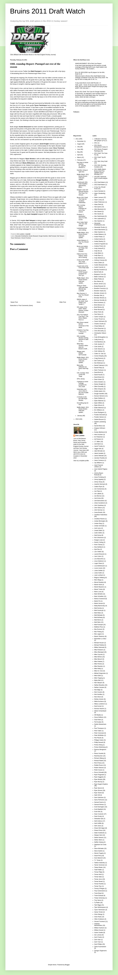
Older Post (62, 302)
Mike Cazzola (98, 654)
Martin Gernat (98, 603)
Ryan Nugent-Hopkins (101, 784)
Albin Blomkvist (99, 209)
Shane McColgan (99, 828)
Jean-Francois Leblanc (98, 466)
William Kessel (98, 930)
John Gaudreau (99, 505)
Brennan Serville (99, 300)
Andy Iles (97, 251)
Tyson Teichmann (16, 238)
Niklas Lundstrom (99, 704)
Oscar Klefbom (98, 717)
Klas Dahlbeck (98, 547)
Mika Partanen (98, 650)
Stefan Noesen (98, 837)
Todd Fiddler (98, 870)
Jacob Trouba (98, 446)
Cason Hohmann (99, 321)
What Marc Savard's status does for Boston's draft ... (82, 346)
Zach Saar (97, 939)
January (80, 415)
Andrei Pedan (98, 236)
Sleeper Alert (98, 835)
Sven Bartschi (98, 858)
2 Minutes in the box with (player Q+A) (100, 139)
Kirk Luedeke (80, 435)
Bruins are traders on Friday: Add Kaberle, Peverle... (82, 249)
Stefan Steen (98, 840)
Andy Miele (97, 253)
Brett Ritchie (98, 307)
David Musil (97, 377)
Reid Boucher (98, 756)
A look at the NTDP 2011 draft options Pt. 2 (83, 261)
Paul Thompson (99, 728)
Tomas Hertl (98, 874)
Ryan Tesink (98, 793)
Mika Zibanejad (99, 652)
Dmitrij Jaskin (98, 391)
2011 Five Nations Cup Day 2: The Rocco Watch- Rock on (82, 317)
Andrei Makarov (99, 234)
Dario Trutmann (99, 370)
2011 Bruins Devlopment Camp (100, 146)
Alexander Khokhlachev (21, 236)
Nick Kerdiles (98, 694)
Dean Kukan (98, 379)
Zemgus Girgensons (100, 950)
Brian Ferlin (97, 312)
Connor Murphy (99, 356)
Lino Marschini (98, 559)
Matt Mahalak (98, 615)
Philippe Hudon (99, 740)
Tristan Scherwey (99, 898)
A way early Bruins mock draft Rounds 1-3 (88, 83)
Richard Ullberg (99, 758)
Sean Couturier (99, 814)
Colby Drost (98, 339)
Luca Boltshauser (99, 566)
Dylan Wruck (98, 405)
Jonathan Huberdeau (100, 515)
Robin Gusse (98, 770)
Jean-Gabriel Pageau (100, 469)
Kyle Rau (97, 549)
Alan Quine (97, 207)
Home (38, 302)
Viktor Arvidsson (99, 919)
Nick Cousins (98, 692)
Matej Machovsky (99, 606)
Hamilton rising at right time (82, 171)
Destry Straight (98, 384)
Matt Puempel (52, 236)
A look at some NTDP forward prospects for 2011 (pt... (82, 273)
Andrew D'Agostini (100, 244)
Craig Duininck (98, 358)
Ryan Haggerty (98, 777)
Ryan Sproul (98, 788)
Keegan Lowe (98, 540)
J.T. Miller (97, 441)
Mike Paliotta (98, 661)
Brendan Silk (98, 295)
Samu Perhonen (99, 800)
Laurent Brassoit (99, 554)
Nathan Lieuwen (99, 687)
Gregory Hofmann (99, 428)
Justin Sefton (98, 533)
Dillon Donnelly (98, 386)
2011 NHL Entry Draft (100, 161)
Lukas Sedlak (98, 570)
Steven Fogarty (99, 853)
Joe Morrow (98, 496)
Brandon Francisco (100, 288)
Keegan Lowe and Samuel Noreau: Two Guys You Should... (83, 192)
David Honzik (98, 375)
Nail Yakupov (60, 236)
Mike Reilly (97, 668)
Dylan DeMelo (98, 398)
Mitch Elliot (97, 675)
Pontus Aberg (98, 745)
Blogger (67, 965)
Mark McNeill (98, 594)
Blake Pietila (98, 279)
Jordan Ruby (98, 523)
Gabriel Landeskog (100, 422)
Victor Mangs (98, 914)
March (79, 157)
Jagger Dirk (97, 448)
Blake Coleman (99, 276)
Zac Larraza (98, 935)
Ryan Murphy (98, 779)
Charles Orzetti (98, 324)
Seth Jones (97, 826)
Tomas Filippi (98, 872)
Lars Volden (98, 551)
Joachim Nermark (99, 484)
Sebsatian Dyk (98, 818)
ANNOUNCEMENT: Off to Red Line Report (88, 63)
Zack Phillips (98, 944)
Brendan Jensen (99, 293)
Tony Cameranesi (99, 891)
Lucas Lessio (98, 568)
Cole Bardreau (98, 342)
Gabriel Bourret (99, 419)
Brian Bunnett (98, 309)
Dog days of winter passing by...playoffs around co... (82, 165)
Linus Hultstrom (99, 561)
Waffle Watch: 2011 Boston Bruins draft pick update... (83, 177)
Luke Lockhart (98, 575)
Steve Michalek (99, 848)
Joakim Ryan (98, 486)
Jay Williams (98, 463)
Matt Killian (97, 613)
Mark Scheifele (98, 596)
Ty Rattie (97, 902)
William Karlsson (99, 928)
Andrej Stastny (98, 241)
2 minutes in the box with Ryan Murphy (82, 398)
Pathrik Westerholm (100, 724)
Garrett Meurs (98, 426)
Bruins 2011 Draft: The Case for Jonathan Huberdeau (82, 200)
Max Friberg (98, 631)
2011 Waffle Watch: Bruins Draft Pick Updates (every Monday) (100, 171)
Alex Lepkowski (99, 218)
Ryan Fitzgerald (99, 774)
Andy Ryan (97, 255)
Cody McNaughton (100, 337)
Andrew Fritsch (98, 246)
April (78, 155)
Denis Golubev (98, 382)
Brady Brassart (98, 286)
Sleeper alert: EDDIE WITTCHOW (81, 353)
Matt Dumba (98, 608)
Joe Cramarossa (99, 489)
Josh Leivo (97, 528)
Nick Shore (97, 697)
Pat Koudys (97, 722)
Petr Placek (97, 738)
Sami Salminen (99, 797)
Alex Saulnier (98, 221)
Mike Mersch (98, 659)
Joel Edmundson (99, 500)
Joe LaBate (97, 493)
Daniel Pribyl (98, 367)
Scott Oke (97, 811)
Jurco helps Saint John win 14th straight (82, 223)
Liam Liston (97, 556)
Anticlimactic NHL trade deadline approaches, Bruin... (82, 184)
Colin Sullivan (98, 351)
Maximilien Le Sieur (100, 639)
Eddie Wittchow (99, 407)
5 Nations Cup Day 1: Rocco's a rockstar (82, 331)
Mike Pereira (98, 664)
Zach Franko (98, 937)
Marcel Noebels (99, 582)
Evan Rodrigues (99, 412)
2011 (77, 139)
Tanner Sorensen (99, 865)
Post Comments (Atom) (25, 305)
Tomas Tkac (98, 886)
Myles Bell (97, 680)
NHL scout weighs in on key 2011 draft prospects (90, 100)
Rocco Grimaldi (99, 772)
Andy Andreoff (98, 248)
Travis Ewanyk (98, 895)
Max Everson (98, 629)
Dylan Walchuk (98, 400)
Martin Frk (97, 601)
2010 (77, 419)
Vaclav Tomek (98, 912)
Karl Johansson (99, 537)
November (80, 141)
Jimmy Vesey (98, 482)
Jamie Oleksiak (99, 455)
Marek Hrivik (98, 584)
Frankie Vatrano (99, 417)
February (80, 160)
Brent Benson (98, 305)
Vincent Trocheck (26, 238)
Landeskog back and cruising (82, 229)
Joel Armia (97, 498)
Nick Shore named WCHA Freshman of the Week (83, 325)
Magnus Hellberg (99, 577)
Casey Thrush (98, 319)
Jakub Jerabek (98, 453)
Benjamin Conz (99, 274)
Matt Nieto (97, 622)
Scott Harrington (99, 807)
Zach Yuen (97, 942)
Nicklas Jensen (99, 699)
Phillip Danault (98, 742)
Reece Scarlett (98, 753)
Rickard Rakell (98, 760)
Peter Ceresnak (99, 733)
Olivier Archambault (100, 711)
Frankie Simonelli (99, 415)
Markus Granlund (99, 598)
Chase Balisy (98, 326)
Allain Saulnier (98, 232)
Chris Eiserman (99, 328)
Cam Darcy (97, 314)
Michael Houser (99, 643)
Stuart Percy (98, 855)
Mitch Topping (98, 678)
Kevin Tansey (98, 544)
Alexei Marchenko (99, 229)
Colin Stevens (98, 349)
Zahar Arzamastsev (100, 946)
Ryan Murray (98, 782)
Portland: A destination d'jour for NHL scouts (82, 217)
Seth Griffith (98, 823)
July (78, 147)
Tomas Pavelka (99, 884)
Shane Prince (98, 830)
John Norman (98, 510)
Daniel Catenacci (99, 365)
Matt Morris (97, 620)
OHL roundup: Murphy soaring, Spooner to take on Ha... (82, 338)
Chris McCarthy (99, 331)
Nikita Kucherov (99, 701)
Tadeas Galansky (99, 862)
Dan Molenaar (98, 363)
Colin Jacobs (98, 344)
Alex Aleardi (98, 211)
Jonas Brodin (98, 512)
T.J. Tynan (97, 860)
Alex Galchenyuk (99, 216)
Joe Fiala (97, 491)
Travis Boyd (98, 893)
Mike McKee (98, 657)
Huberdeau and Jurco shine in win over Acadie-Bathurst (83, 391)
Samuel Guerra (99, 802)
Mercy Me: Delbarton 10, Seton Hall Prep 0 (82, 367)
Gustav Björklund (99, 432)
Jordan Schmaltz (99, 526)
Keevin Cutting (98, 542)
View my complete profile (81, 460)
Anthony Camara (99, 260)
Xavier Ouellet (98, 932)
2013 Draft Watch (99, 184)
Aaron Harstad (98, 191)
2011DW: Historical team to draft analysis (100, 177)
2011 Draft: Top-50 (100, 157)
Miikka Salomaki (99, 647)
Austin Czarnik (98, 267)
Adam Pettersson (99, 202)
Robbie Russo (98, 765)
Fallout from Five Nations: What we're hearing (82, 255)
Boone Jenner (98, 284)
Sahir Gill (97, 795)
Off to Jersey (81, 379)
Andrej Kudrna (98, 239)
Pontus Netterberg (99, 747)
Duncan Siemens (99, 396)
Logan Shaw (98, 563)
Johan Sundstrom (99, 503)
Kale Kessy (97, 535)
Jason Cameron (99, 460)
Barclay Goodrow (99, 269)
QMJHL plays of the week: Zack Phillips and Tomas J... (82, 302)
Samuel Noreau (99, 804)
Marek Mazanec (99, 587)
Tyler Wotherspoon (100, 907)
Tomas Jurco (98, 879)
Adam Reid (97, 204)
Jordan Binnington (99, 521)
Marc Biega (97, 580)
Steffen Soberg (98, 842)
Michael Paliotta (99, 645)
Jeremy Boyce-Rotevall (98, 474)
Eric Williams (98, 410)
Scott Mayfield (98, 809)
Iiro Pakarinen (98, 437)
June (79, 149)
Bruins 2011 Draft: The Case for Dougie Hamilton (90, 91)
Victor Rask (97, 917)
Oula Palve (97, 719)
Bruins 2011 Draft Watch (47, 11)
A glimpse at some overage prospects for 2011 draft (82, 384)
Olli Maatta (97, 715)
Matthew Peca (98, 627)
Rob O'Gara (98, 763)
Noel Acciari (98, 706)
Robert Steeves (99, 767)
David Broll (97, 372)
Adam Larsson (98, 197)
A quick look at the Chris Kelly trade (83, 266)
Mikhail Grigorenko (100, 673)
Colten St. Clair (99, 353)
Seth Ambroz (98, 821)
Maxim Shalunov (99, 636)
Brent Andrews (98, 302)
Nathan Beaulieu (99, 685)
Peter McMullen (99, 735)
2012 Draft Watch (99, 182)
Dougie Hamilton (43, 236)
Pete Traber (98, 731)
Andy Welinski (98, 258)
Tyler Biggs (97, 905)
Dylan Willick (98, 403)
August (79, 144)
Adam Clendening (99, 193)
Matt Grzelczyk (98, 610)
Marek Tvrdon (98, 589)
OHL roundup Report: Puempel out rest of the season (81, 208)
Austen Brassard (33, 236)
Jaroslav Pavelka (99, 458)
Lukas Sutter (98, 573)
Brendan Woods (99, 298)
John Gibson (98, 507)
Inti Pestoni (97, 439)
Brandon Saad (98, 291)
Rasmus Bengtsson (100, 749)
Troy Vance (97, 900)
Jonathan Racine (99, 519)
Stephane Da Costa (100, 844)
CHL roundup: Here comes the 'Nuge (83, 374)
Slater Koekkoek (99, 833)
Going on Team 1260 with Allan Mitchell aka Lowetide (82, 288)
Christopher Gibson (100, 333)
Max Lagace (98, 634)
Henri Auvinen (98, 434)
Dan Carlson (98, 360)
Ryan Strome (98, 790)
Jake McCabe (98, 451)
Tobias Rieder (98, 867)
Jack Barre (97, 444)
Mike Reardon (98, 666)
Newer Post (14, 302)
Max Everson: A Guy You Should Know (82, 295)
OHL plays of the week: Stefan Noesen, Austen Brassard (82, 309)
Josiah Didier (98, 530)
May (78, 152)
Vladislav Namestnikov (98, 924)
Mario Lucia (97, 591)
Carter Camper (98, 317)
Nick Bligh (97, 690)
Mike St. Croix (98, 671)
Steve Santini (98, 851)
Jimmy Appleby (99, 479)
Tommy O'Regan (99, 888)
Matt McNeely (98, 617)
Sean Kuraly (98, 816)
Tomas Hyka (98, 877)
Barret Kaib (97, 272)
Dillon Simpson (98, 389)
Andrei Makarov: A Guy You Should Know (82, 242)
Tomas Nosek (98, 881)
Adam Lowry (98, 200)
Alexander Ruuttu (99, 227)
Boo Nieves (97, 281)
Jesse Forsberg (99, 477)
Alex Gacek (97, 214)
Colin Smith (97, 346)
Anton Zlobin (98, 262)
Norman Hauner (99, 708)
